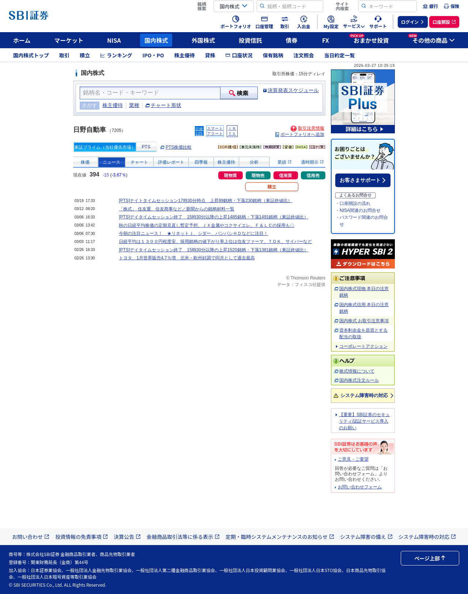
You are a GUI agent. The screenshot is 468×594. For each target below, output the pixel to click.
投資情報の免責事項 (81, 536)
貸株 (210, 55)
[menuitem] (430, 6)
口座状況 (238, 55)
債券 (292, 40)
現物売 (258, 175)
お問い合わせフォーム (360, 487)
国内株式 (156, 40)
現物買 (230, 175)
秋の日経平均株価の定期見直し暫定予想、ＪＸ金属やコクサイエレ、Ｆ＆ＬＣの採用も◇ (206, 225)
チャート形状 (166, 105)
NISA (114, 40)
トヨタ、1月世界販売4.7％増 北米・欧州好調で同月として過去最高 (186, 257)
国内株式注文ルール (359, 380)
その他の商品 (431, 39)
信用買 (285, 175)
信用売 (313, 175)
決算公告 (127, 536)
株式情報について (356, 371)
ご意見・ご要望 (353, 459)
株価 (85, 162)
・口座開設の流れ (352, 203)
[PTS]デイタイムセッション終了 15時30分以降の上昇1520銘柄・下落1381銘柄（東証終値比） (213, 249)
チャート (139, 162)
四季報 (201, 162)
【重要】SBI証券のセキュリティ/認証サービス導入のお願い (364, 421)
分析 (254, 162)
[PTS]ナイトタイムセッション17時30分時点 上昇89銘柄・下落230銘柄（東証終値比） (205, 200)
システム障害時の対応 (364, 395)
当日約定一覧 (339, 55)
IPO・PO (153, 55)
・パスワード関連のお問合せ (361, 221)
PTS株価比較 (179, 147)
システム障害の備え (366, 536)
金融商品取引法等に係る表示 (183, 536)
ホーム (22, 40)
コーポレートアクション (363, 346)
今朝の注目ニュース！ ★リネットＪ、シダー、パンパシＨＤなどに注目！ (193, 233)
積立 (85, 55)
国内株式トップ (31, 55)
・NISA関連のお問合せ (358, 210)
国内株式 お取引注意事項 (364, 320)
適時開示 (312, 162)
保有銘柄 (273, 55)
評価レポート (171, 162)
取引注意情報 (311, 128)
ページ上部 (430, 558)
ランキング (116, 55)
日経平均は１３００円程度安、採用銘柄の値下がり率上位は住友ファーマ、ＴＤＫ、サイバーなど (215, 241)
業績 (284, 162)
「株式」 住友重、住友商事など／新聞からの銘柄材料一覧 (176, 209)
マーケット (68, 40)
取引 (64, 55)
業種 (134, 105)
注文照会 (303, 55)
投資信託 (250, 40)
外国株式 (203, 40)
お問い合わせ (30, 536)
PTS (146, 146)
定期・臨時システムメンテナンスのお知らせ (280, 536)
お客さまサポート (360, 180)
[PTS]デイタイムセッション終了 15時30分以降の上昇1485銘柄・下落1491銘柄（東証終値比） (213, 217)
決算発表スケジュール (293, 90)
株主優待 (184, 55)
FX (325, 40)
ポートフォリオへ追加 (302, 134)
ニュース (111, 162)
